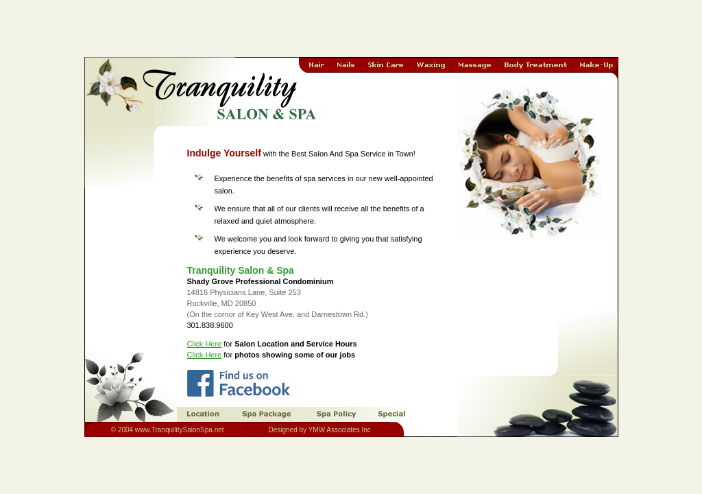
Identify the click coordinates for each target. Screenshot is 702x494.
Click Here (204, 344)
